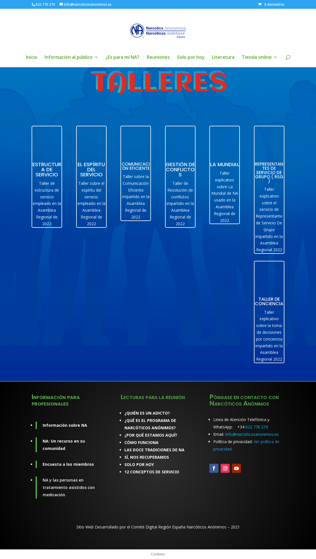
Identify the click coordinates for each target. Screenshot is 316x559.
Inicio (31, 57)
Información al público (69, 57)
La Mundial (224, 164)
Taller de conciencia (269, 301)
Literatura (223, 57)
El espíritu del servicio (91, 169)
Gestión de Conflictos (180, 169)
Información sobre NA (65, 425)
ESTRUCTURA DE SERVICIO (46, 169)
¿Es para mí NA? (122, 57)
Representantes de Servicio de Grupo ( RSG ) (269, 172)
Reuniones (158, 57)
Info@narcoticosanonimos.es (252, 434)
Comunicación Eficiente (136, 166)
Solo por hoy (191, 57)
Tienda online (257, 57)
